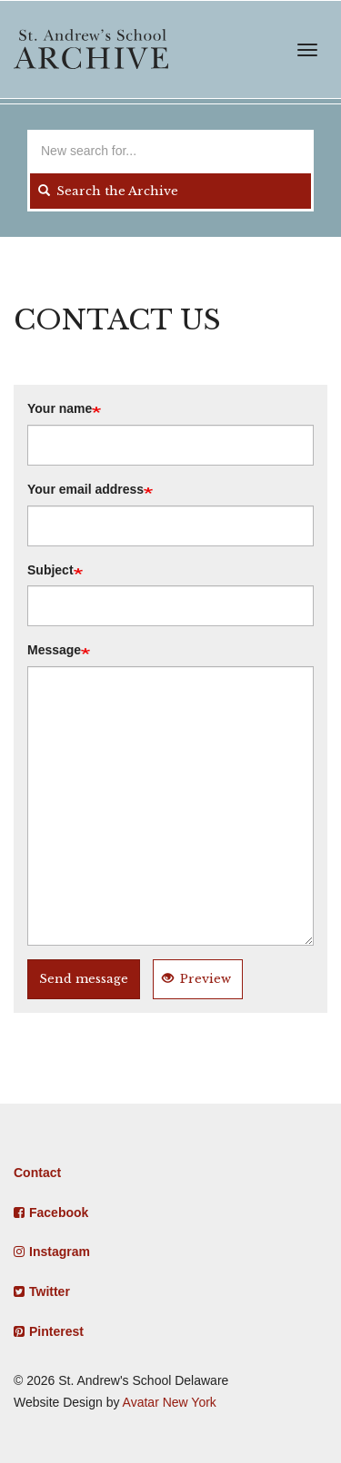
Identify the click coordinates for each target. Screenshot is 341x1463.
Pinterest (56, 1331)
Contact (37, 1172)
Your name (59, 408)
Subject (50, 570)
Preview (196, 979)
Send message (83, 979)
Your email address (85, 489)
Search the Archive (108, 191)
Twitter (49, 1291)
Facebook (58, 1212)
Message (54, 650)
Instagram (59, 1251)
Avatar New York (169, 1402)
